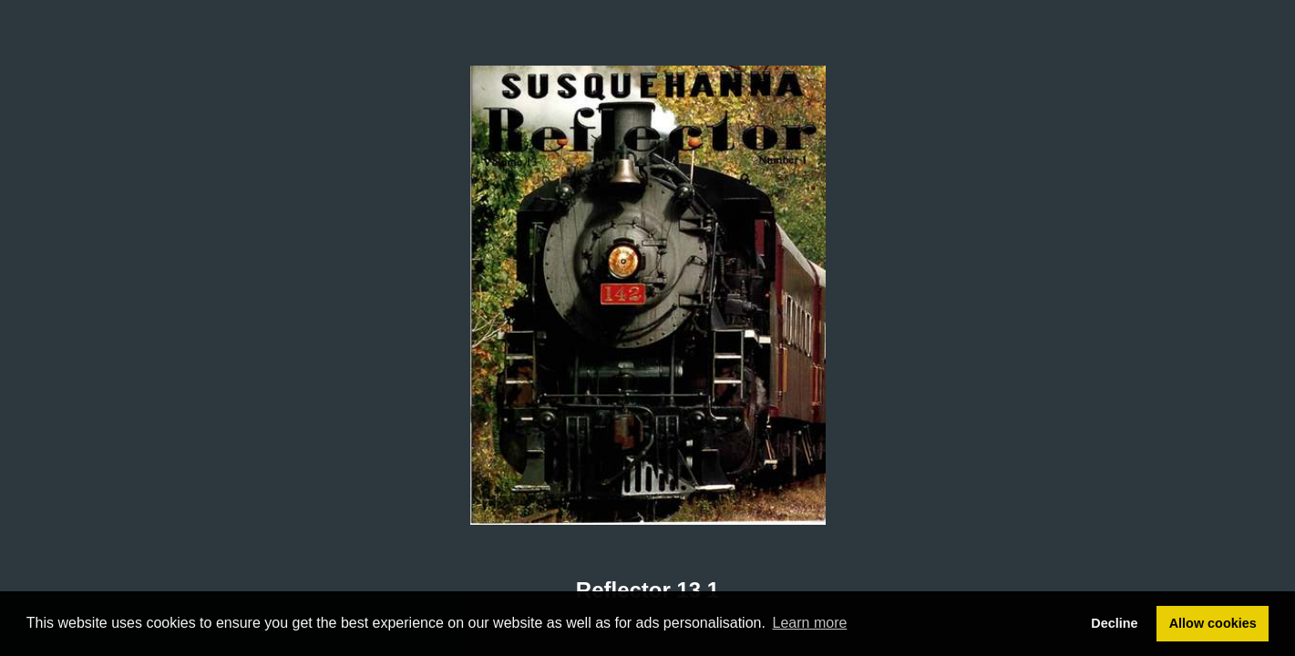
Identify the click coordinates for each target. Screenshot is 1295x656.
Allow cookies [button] (1213, 623)
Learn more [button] (810, 622)
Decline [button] (1114, 623)
